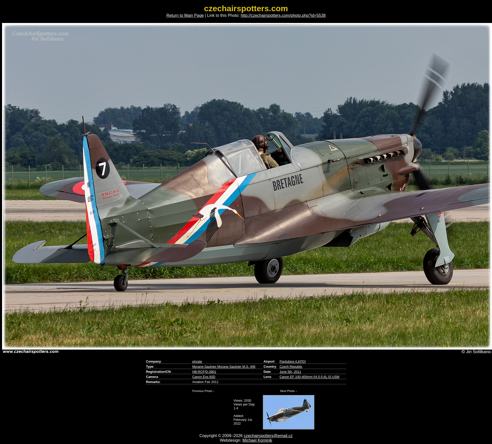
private (197, 361)
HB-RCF (198, 372)
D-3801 (210, 372)
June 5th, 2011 (290, 372)
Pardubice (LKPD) (292, 361)
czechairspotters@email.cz (268, 436)
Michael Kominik (257, 440)
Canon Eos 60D (203, 377)
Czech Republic (290, 366)
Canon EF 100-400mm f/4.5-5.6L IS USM (309, 377)
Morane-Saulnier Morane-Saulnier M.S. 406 (223, 366)
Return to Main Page (185, 15)
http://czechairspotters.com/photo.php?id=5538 (283, 15)
